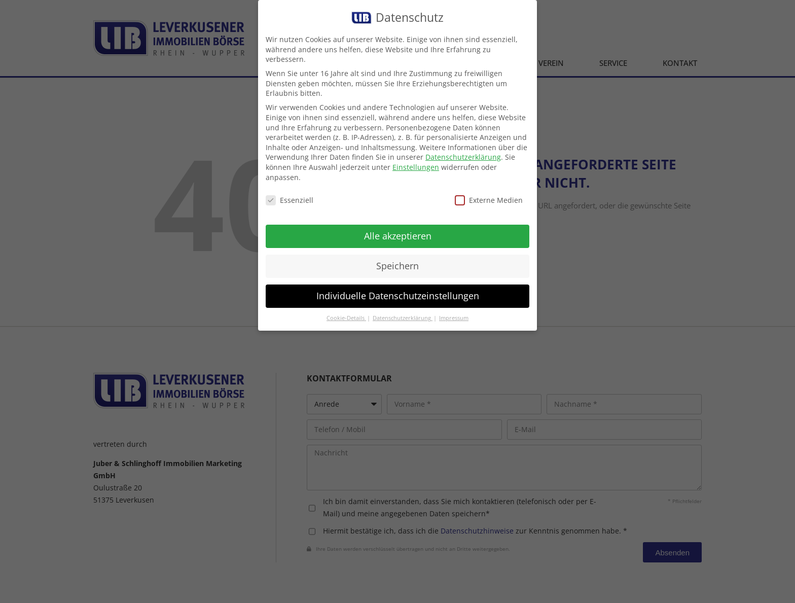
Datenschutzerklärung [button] (402, 318)
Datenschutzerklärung (463, 157)
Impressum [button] (453, 318)
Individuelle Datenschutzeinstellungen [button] (397, 296)
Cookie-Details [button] (346, 318)
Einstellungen (415, 167)
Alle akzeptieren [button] (397, 236)
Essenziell (289, 200)
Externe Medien (489, 200)
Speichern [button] (397, 266)
